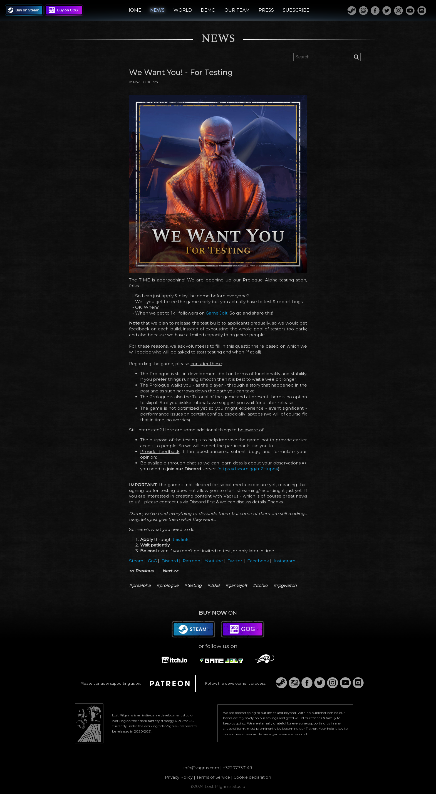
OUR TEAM (237, 10)
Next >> (170, 570)
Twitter (235, 560)
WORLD (183, 10)
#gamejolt (236, 585)
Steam (136, 560)
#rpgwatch (285, 585)
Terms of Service (213, 777)
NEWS (157, 10)
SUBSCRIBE (296, 10)
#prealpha (140, 585)
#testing (193, 585)
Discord (170, 560)
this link (180, 539)
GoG (152, 560)
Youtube (214, 560)
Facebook (258, 560)
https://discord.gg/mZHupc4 (248, 468)
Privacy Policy (179, 777)
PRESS (266, 10)
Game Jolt (216, 313)
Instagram (284, 560)
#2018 (213, 585)
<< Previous (141, 570)
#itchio (260, 585)
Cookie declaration (252, 777)
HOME (134, 10)
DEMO (208, 10)
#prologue (167, 585)
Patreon (191, 560)
